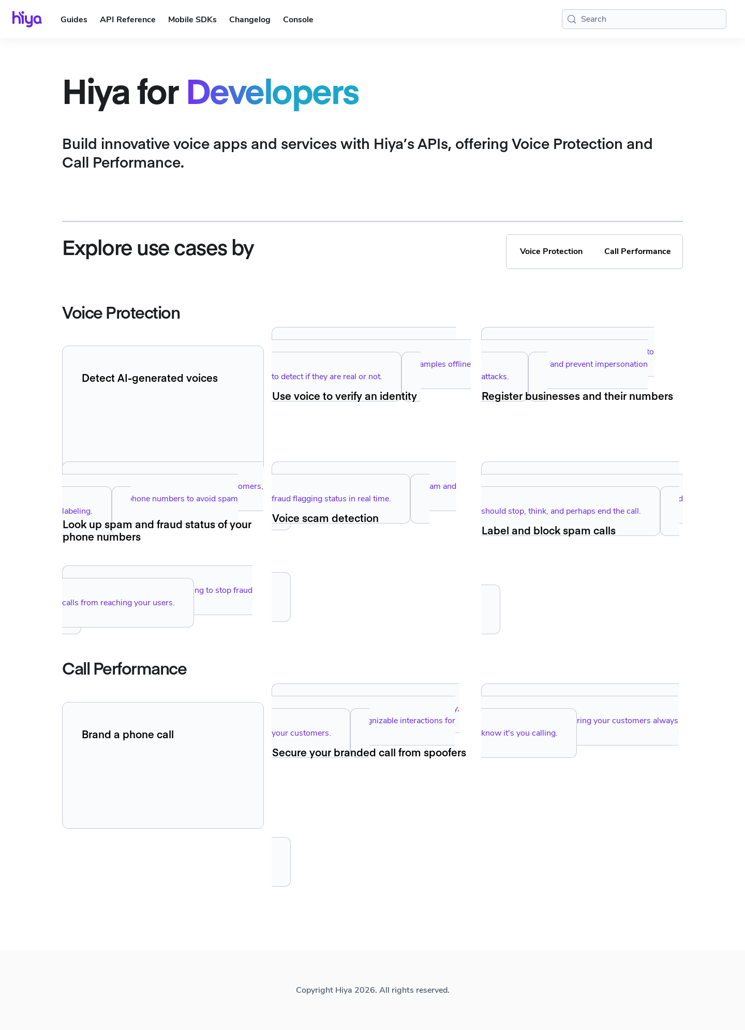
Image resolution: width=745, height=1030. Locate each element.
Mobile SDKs (192, 19)
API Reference (128, 19)
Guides (74, 19)
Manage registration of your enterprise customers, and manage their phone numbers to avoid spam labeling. (162, 499)
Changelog (250, 19)
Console (298, 19)
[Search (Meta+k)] (644, 19)
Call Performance (637, 251)
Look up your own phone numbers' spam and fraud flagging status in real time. (364, 492)
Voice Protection (551, 251)
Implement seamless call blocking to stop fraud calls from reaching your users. (157, 596)
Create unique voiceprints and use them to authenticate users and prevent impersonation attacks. (567, 364)
